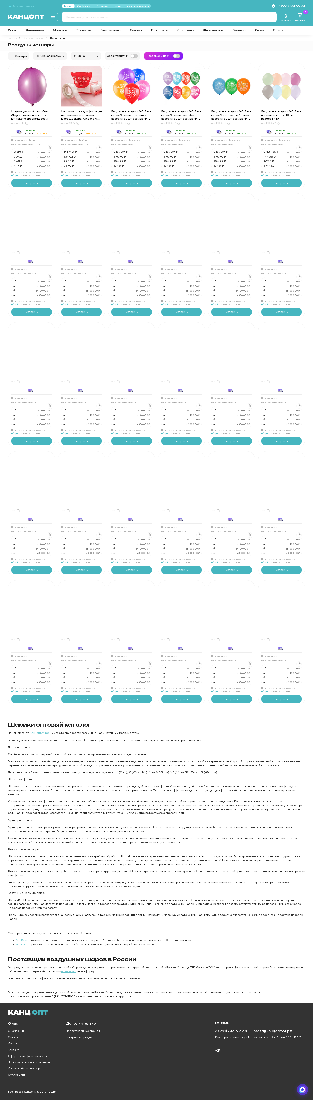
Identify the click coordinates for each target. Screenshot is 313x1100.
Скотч (259, 30)
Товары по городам (79, 1037)
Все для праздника (33, 38)
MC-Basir (21, 940)
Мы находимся (23, 6)
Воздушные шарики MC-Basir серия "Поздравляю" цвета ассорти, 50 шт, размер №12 (231, 115)
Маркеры (60, 30)
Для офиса (159, 30)
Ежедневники (110, 30)
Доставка (14, 1043)
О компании (16, 1030)
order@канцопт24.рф (272, 1030)
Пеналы (136, 30)
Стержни (239, 30)
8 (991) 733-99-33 (231, 1030)
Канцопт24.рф (39, 732)
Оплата (13, 1037)
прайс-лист (68, 971)
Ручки (12, 30)
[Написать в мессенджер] (302, 1089)
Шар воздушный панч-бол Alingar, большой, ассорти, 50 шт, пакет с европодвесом (31, 115)
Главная (12, 38)
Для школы (185, 30)
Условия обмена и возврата (26, 1068)
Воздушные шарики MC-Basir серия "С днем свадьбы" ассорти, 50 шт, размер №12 (181, 115)
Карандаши (35, 30)
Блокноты (83, 30)
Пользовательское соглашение (29, 1062)
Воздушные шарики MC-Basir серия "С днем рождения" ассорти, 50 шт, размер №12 (131, 115)
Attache (21, 944)
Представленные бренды (83, 1030)
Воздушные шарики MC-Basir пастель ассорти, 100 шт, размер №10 (281, 115)
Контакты (14, 1049)
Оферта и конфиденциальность (29, 1056)
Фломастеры (213, 30)
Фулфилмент (16, 1074)
